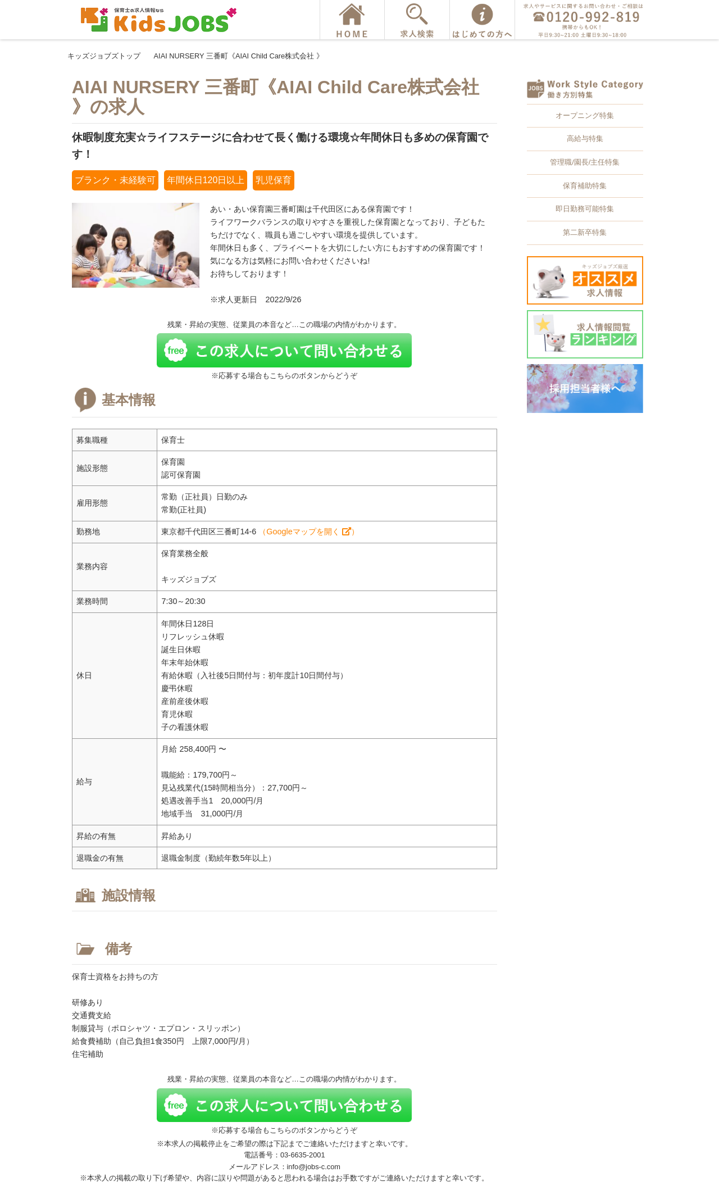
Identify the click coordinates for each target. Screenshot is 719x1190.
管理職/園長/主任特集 (585, 162)
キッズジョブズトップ (103, 56)
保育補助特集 (585, 185)
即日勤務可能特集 (585, 209)
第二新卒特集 (585, 232)
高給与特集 (585, 138)
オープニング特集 (585, 115)
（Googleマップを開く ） (308, 531)
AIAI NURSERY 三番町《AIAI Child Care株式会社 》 (239, 56)
